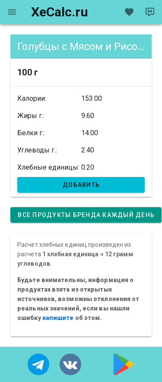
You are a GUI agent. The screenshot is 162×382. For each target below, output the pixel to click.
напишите (58, 317)
